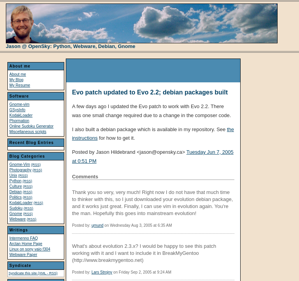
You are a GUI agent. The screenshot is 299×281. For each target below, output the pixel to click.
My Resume (19, 85)
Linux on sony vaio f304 (29, 249)
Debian (15, 192)
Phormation (19, 121)
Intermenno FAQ (23, 238)
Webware (17, 219)
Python (15, 181)
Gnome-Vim (19, 164)
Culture (15, 186)
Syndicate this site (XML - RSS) (33, 273)
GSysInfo (17, 110)
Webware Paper (23, 255)
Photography (20, 170)
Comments (85, 177)
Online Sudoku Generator (31, 126)
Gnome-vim (19, 104)
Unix (13, 175)
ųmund (97, 225)
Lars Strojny (101, 272)
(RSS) (36, 165)
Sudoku (16, 208)
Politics (15, 197)
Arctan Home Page (25, 244)
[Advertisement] (157, 70)
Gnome (15, 214)
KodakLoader (21, 115)
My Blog (16, 80)
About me (17, 74)
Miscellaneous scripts (27, 132)
